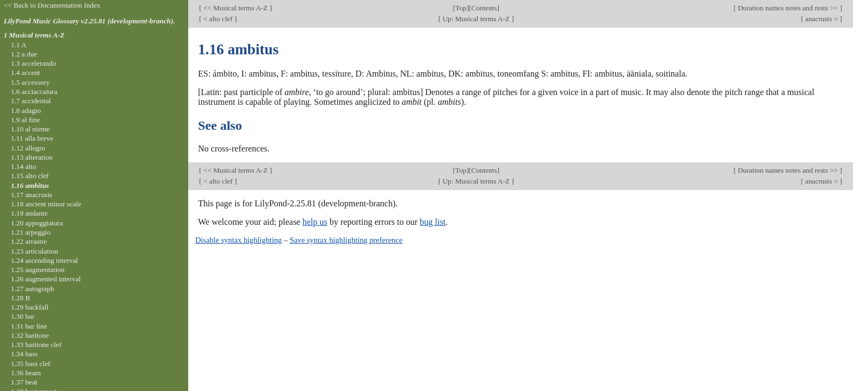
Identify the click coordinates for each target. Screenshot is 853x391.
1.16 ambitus (30, 185)
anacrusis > (821, 19)
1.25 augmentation (38, 270)
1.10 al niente (30, 129)
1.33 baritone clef (36, 344)
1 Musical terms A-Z (34, 35)
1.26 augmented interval (46, 279)
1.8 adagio (26, 110)
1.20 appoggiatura (37, 223)
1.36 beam (26, 373)
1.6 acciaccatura (34, 91)
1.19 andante (29, 213)
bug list (432, 221)
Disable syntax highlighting (238, 240)
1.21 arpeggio (31, 232)
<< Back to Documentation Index (52, 5)
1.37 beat (24, 382)
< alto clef (217, 19)
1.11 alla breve (32, 138)
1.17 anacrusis (31, 195)
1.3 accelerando (33, 63)
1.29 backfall (29, 307)
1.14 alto (23, 166)
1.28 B (20, 298)
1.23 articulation (34, 251)
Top (460, 8)
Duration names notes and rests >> (788, 8)
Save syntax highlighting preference (345, 240)
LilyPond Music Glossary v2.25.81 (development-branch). (89, 21)
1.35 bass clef (31, 364)
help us (314, 221)
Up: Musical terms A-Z (476, 19)
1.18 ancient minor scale (46, 204)
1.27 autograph (32, 289)
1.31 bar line (29, 326)
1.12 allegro (28, 148)
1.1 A (19, 45)
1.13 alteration (32, 157)
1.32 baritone (30, 335)
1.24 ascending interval (44, 260)
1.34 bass (24, 354)
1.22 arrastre (29, 241)
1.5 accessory (30, 82)
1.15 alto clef (30, 176)
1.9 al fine (25, 120)
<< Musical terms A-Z (235, 8)
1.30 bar (22, 316)
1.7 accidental (31, 101)
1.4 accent (25, 72)
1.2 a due (24, 54)
